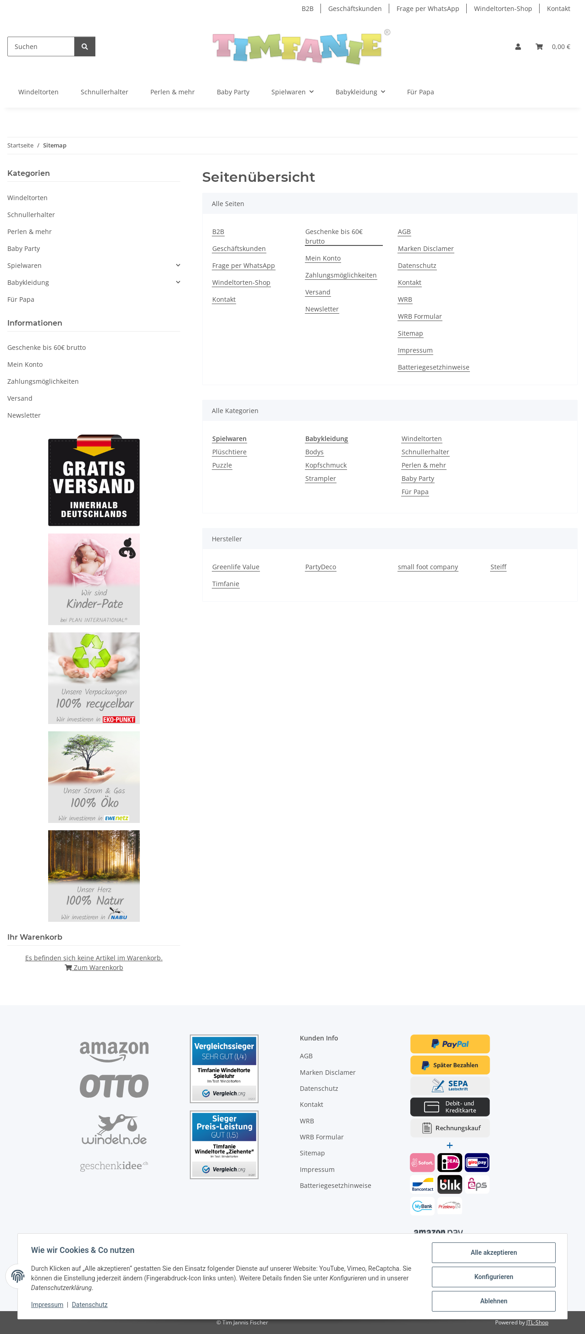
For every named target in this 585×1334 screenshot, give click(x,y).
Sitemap (410, 333)
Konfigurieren (492, 1277)
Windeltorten (422, 438)
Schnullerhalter (425, 451)
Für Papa (415, 491)
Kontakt (558, 8)
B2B (308, 8)
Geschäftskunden (355, 8)
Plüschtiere (229, 451)
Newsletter (322, 309)
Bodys (314, 451)
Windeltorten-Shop (503, 8)
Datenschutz (91, 1305)
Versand (318, 292)
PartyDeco (320, 566)
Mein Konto (323, 258)
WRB (405, 299)
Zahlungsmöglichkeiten (341, 275)
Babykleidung (28, 282)
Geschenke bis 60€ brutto (334, 236)
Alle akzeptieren (492, 1254)
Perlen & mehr (424, 465)
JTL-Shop (537, 1322)
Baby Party (418, 478)
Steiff (498, 566)
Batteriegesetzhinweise (433, 367)
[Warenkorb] (553, 46)
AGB (404, 231)
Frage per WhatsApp (428, 8)
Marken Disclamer (426, 248)
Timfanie (225, 583)
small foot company (428, 566)
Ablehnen (492, 1301)
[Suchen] (41, 46)
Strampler (320, 478)
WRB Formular (420, 316)
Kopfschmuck (326, 465)
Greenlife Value (235, 566)
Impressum (49, 1305)
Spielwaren (24, 265)
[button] (518, 46)
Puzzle (222, 465)
